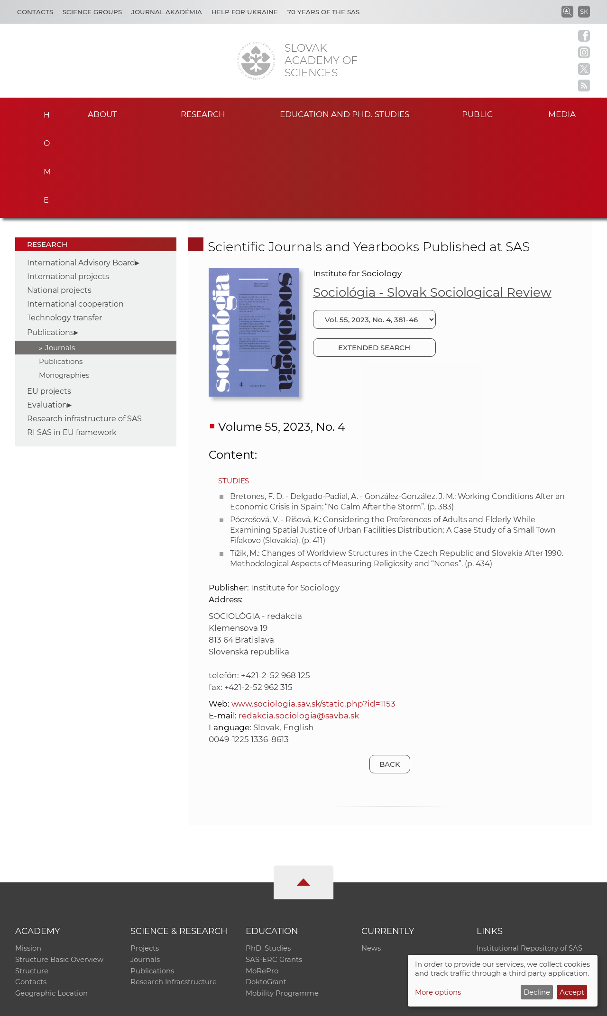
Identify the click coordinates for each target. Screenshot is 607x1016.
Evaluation (47, 315)
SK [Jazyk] (584, 11)
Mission (28, 859)
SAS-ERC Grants (274, 872)
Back (389, 675)
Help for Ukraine (245, 12)
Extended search (374, 258)
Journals (60, 258)
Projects (144, 859)
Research (203, 113)
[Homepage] (256, 61)
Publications (50, 243)
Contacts (35, 12)
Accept (572, 992)
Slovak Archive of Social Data (527, 872)
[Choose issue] (374, 230)
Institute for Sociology (357, 184)
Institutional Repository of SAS (530, 859)
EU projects (49, 302)
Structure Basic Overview (59, 872)
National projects (59, 201)
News (371, 859)
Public (477, 113)
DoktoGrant (266, 896)
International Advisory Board (81, 173)
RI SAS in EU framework (72, 343)
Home (43, 112)
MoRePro (262, 884)
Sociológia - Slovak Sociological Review (432, 203)
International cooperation (75, 214)
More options (438, 992)
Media (568, 113)
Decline (537, 992)
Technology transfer (64, 228)
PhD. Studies (268, 859)
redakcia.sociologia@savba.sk (299, 626)
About (102, 113)
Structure (31, 884)
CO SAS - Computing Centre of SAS (143, 1004)
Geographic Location (51, 909)
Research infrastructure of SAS (84, 329)
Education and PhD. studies (344, 113)
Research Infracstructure (173, 896)
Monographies (64, 285)
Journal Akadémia (166, 12)
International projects (68, 187)
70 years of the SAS (323, 12)
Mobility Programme (282, 909)
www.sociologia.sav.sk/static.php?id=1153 (313, 614)
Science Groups (92, 12)
